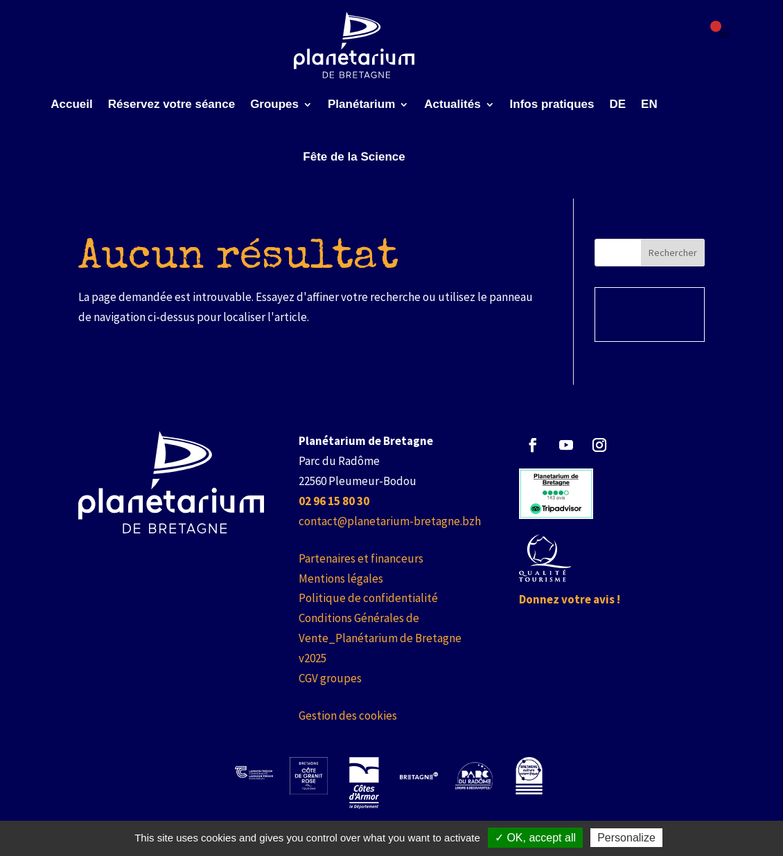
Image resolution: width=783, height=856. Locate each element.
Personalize (626, 838)
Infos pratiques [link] (552, 104)
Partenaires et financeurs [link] (361, 558)
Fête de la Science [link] (354, 156)
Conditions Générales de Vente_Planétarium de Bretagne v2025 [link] (380, 638)
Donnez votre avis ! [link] (569, 599)
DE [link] (617, 104)
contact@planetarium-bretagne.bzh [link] (390, 521)
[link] (354, 45)
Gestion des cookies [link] (348, 715)
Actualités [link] (452, 104)
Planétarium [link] (361, 104)
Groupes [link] (274, 104)
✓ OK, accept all (535, 838)
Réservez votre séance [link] (171, 104)
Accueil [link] (71, 104)
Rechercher (673, 252)
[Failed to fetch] (724, 32)
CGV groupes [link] (330, 678)
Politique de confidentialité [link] (368, 597)
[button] (533, 445)
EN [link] (649, 104)
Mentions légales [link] (341, 578)
